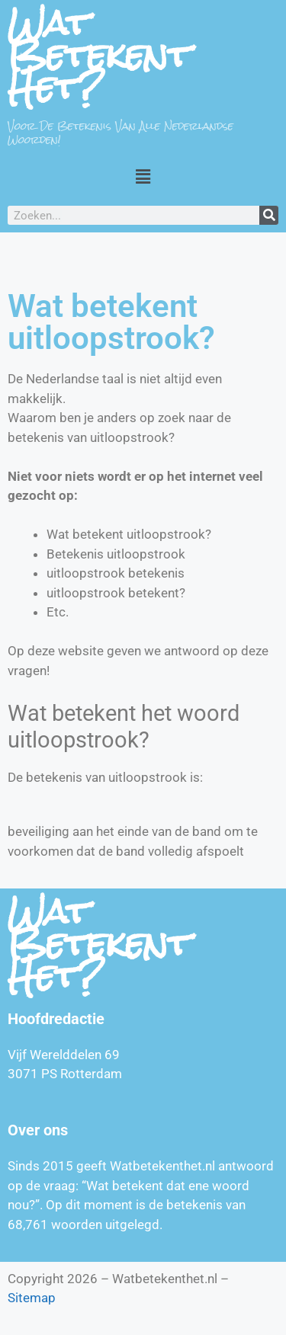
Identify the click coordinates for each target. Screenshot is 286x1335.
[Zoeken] (268, 215)
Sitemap (32, 1297)
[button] (143, 176)
